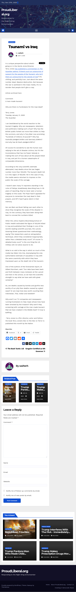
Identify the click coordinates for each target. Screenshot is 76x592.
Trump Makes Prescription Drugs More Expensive (55, 554)
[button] (69, 30)
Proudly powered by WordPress (11, 585)
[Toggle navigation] (36, 30)
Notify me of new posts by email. (19, 495)
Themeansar (5, 587)
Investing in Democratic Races (64, 588)
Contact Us (70, 584)
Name (5, 463)
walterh (20, 53)
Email (5, 472)
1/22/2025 (10, 557)
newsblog (12, 42)
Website (6, 482)
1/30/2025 (46, 535)
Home (48, 584)
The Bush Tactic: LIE (14, 349)
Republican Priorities (17, 532)
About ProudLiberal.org (58, 584)
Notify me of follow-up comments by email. (23, 491)
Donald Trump (46, 526)
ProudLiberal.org (14, 571)
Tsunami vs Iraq (23, 47)
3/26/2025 (10, 535)
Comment (7, 422)
